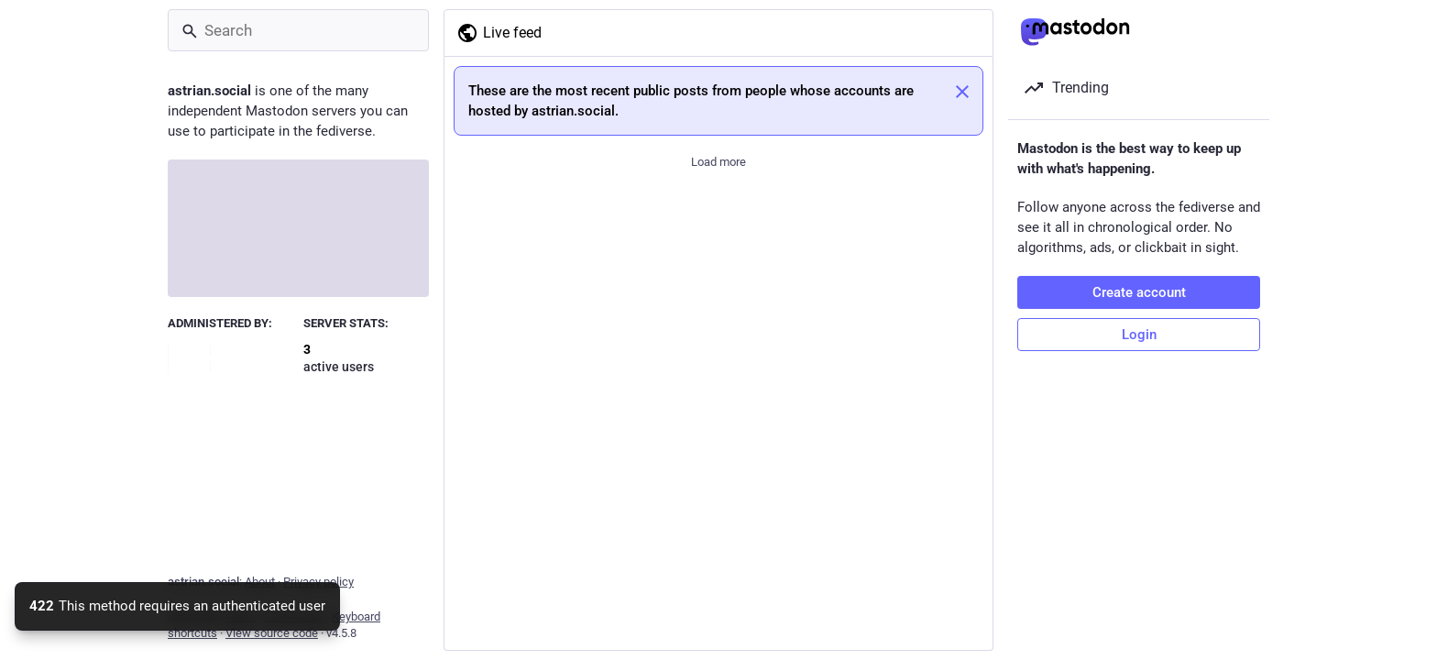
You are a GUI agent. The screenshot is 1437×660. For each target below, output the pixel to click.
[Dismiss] (962, 92)
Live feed (499, 33)
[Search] (298, 30)
